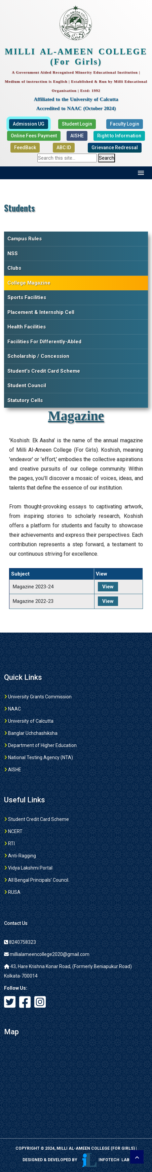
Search (106, 158)
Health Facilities (26, 327)
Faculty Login (124, 124)
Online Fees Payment (34, 135)
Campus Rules (24, 239)
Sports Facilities (26, 297)
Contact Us (16, 923)
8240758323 (20, 942)
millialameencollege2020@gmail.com (46, 954)
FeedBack (25, 147)
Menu (141, 173)
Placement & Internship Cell (40, 312)
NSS (12, 253)
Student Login (77, 124)
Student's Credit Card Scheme (43, 371)
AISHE (77, 135)
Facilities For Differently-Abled (44, 342)
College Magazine (28, 283)
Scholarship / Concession (38, 356)
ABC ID (63, 147)
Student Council (26, 385)
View (108, 587)
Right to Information (119, 135)
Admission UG (28, 124)
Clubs (14, 268)
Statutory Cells (25, 400)
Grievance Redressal (114, 147)
